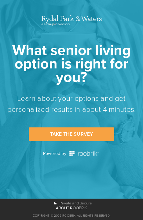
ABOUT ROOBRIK (71, 208)
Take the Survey (71, 134)
